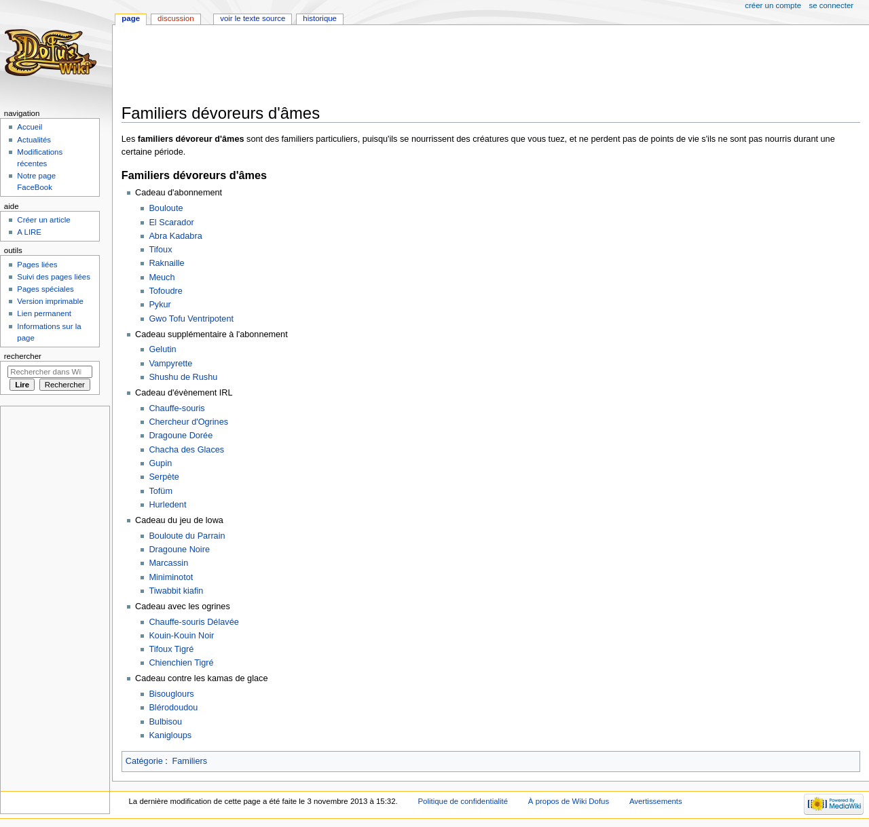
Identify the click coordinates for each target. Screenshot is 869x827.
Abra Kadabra (175, 236)
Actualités (34, 140)
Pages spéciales (45, 289)
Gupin (160, 463)
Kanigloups (170, 735)
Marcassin (168, 563)
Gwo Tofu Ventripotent (191, 319)
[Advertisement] (369, 65)
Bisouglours (171, 694)
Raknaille (166, 263)
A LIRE (29, 232)
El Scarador (171, 222)
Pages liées (37, 265)
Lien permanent (44, 313)
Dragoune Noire (179, 549)
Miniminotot (171, 577)
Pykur (159, 304)
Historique (320, 18)
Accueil (29, 127)
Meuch (161, 277)
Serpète (164, 477)
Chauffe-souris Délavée (193, 622)
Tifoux (160, 249)
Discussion (175, 18)
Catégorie (144, 761)
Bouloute (166, 208)
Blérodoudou (173, 707)
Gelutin (162, 349)
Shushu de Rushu (183, 377)
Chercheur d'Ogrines (188, 422)
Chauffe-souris (176, 408)
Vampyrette (170, 363)
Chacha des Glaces (186, 450)
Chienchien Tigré (181, 663)
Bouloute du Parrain (187, 536)
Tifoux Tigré (171, 649)
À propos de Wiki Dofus (568, 801)
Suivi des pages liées (53, 277)
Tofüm (160, 491)
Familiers (189, 761)
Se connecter (831, 5)
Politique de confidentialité (463, 801)
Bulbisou (165, 722)
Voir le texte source (252, 18)
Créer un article (43, 220)
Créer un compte (773, 5)
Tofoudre (165, 291)
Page (131, 18)
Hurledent (167, 504)
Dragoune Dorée (180, 435)
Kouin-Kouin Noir (181, 635)
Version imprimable (50, 301)
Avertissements (655, 801)
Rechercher (22, 356)
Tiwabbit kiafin (176, 591)
